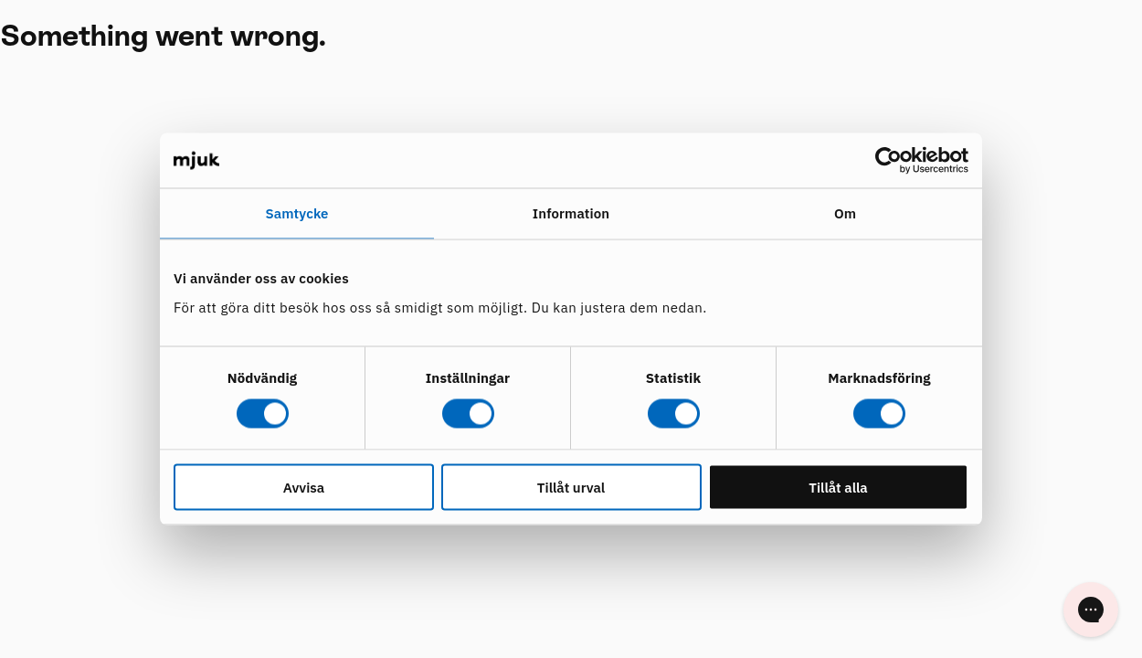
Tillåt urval (571, 486)
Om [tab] (845, 213)
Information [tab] (571, 213)
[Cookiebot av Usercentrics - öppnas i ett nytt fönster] (888, 161)
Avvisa (303, 486)
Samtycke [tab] (296, 213)
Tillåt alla (838, 486)
